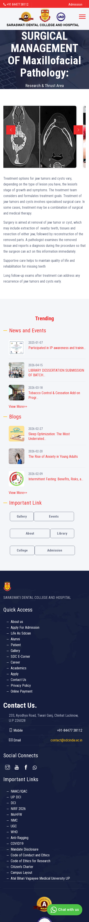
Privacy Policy (21, 685)
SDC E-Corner (20, 656)
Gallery (22, 516)
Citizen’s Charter (22, 867)
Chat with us (64, 909)
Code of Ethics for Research (30, 861)
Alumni (15, 639)
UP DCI (16, 797)
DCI (13, 803)
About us (17, 622)
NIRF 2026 (18, 809)
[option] (44, 136)
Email (15, 740)
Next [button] (78, 130)
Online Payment (21, 691)
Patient (16, 645)
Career (15, 662)
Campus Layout (21, 872)
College (22, 550)
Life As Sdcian (21, 633)
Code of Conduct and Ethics (30, 855)
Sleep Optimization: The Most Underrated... (49, 436)
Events (54, 516)
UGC (14, 826)
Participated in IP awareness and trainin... (57, 348)
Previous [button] (10, 130)
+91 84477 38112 (15, 4)
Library (62, 533)
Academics (18, 668)
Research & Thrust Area (44, 85)
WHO (14, 832)
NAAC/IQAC (19, 791)
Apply (15, 674)
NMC (14, 820)
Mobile (16, 730)
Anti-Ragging (19, 838)
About (30, 533)
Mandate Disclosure (24, 849)
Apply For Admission (25, 627)
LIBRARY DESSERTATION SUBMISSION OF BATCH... (56, 372)
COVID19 (17, 843)
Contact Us (18, 680)
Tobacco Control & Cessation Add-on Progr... (54, 395)
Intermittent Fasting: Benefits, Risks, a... (55, 479)
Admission (75, 4)
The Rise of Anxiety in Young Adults (53, 456)
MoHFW (16, 814)
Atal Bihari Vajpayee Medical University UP (40, 878)
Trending (44, 318)
